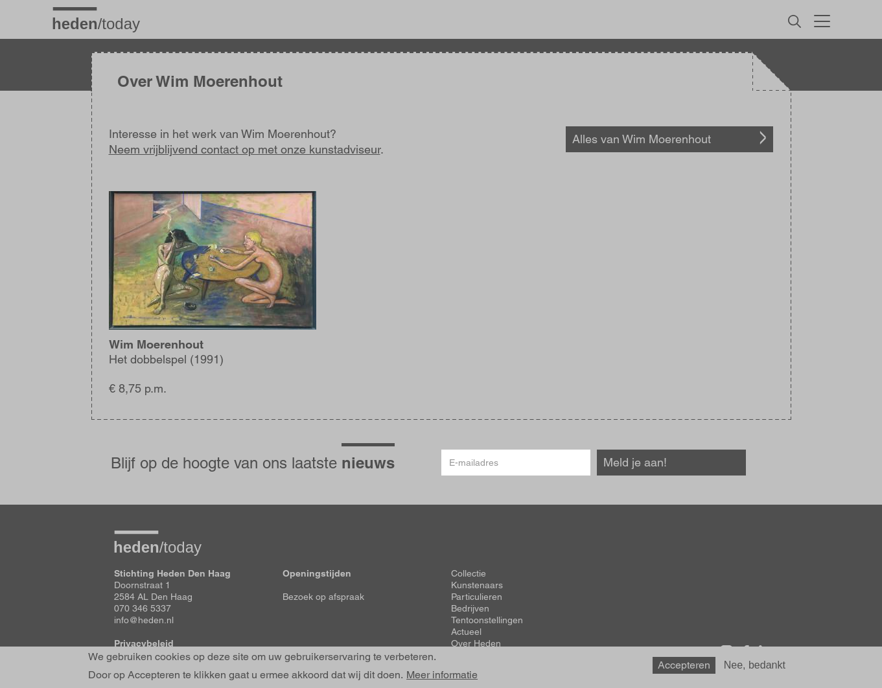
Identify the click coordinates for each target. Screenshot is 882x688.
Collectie (468, 573)
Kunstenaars (477, 585)
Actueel (466, 631)
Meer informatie (442, 678)
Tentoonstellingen (487, 620)
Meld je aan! (635, 462)
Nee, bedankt (754, 667)
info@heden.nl (144, 620)
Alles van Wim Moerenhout (641, 139)
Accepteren (684, 667)
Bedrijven (470, 608)
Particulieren (476, 596)
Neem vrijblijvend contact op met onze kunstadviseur (244, 149)
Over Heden (476, 643)
